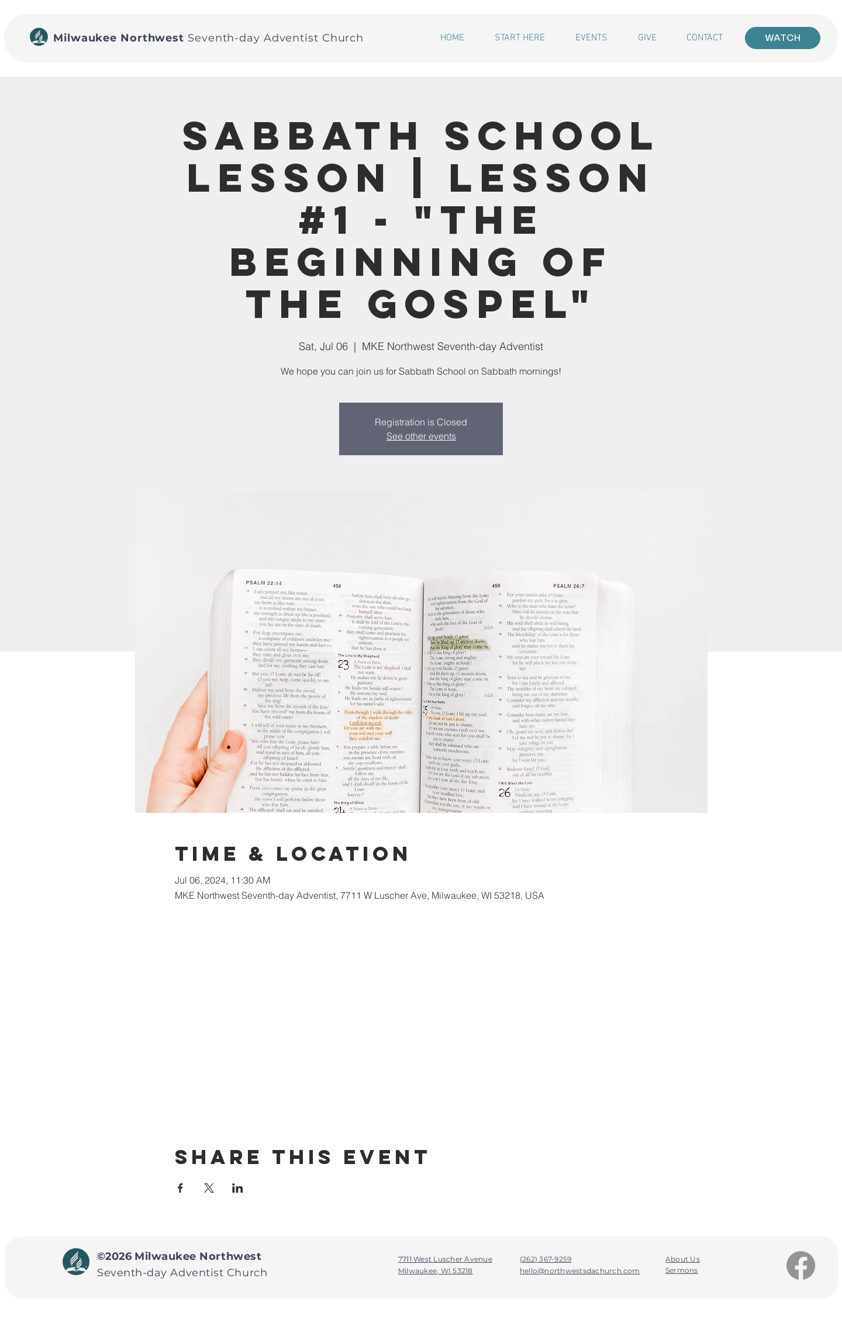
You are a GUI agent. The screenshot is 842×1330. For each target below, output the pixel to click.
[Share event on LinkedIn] (237, 1188)
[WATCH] (782, 38)
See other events (421, 436)
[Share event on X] (209, 1188)
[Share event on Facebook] (180, 1188)
